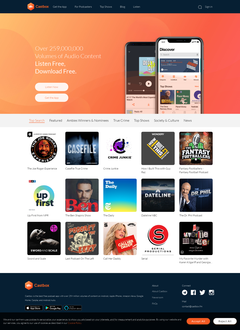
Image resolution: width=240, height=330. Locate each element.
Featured (55, 120)
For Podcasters (83, 6)
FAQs (155, 303)
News (188, 120)
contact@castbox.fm (192, 306)
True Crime (121, 120)
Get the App (60, 6)
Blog (122, 6)
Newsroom (157, 297)
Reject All (225, 321)
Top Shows (106, 6)
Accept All (198, 321)
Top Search (37, 120)
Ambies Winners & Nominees (88, 120)
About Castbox (159, 291)
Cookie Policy (74, 323)
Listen (136, 6)
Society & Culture (166, 120)
